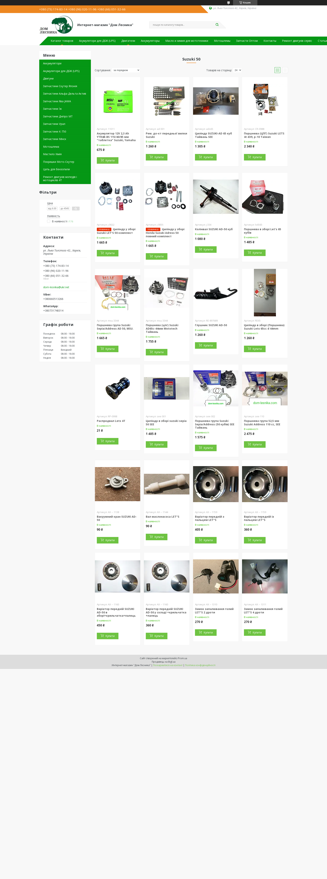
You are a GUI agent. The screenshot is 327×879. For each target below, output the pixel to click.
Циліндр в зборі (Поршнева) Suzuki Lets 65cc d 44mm (264, 326)
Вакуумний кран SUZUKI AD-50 (117, 518)
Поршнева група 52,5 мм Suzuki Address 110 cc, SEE (262, 422)
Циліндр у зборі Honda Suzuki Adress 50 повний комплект (165, 232)
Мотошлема (51, 146)
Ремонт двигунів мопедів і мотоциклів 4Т (60, 178)
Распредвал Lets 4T (111, 421)
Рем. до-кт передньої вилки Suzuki (166, 135)
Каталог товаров (62, 40)
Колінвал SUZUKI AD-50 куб (214, 229)
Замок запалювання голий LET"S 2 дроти (214, 610)
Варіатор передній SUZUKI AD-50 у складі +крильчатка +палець (166, 612)
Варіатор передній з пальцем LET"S (209, 518)
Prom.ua (182, 658)
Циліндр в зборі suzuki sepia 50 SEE (166, 422)
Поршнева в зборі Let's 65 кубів (262, 230)
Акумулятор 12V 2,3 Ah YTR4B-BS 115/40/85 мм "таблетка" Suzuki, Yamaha (116, 137)
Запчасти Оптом (247, 40)
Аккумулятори (52, 63)
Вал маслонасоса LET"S (162, 516)
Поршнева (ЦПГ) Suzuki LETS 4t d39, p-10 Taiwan (264, 135)
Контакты (269, 40)
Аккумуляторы (150, 40)
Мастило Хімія (52, 154)
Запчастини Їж (52, 108)
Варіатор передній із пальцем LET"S (259, 518)
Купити (110, 160)
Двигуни (48, 78)
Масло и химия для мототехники (186, 40)
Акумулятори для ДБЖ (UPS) (97, 40)
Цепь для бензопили (56, 169)
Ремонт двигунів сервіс (297, 40)
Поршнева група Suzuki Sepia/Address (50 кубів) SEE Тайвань (214, 424)
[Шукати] (217, 24)
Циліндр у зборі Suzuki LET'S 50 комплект (116, 231)
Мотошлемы (222, 40)
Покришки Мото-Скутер (58, 162)
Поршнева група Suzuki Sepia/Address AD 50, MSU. (115, 326)
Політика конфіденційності (200, 665)
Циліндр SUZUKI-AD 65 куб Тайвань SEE (213, 135)
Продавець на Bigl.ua (163, 661)
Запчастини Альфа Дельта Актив (64, 93)
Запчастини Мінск (54, 139)
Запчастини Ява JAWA (57, 101)
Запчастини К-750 (54, 131)
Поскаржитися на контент (168, 665)
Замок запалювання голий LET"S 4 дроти (263, 610)
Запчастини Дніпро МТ (58, 116)
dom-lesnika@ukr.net (56, 287)
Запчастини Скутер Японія (60, 86)
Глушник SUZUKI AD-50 (211, 325)
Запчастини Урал (54, 124)
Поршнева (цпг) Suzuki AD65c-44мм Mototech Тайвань (162, 328)
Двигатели (128, 40)
